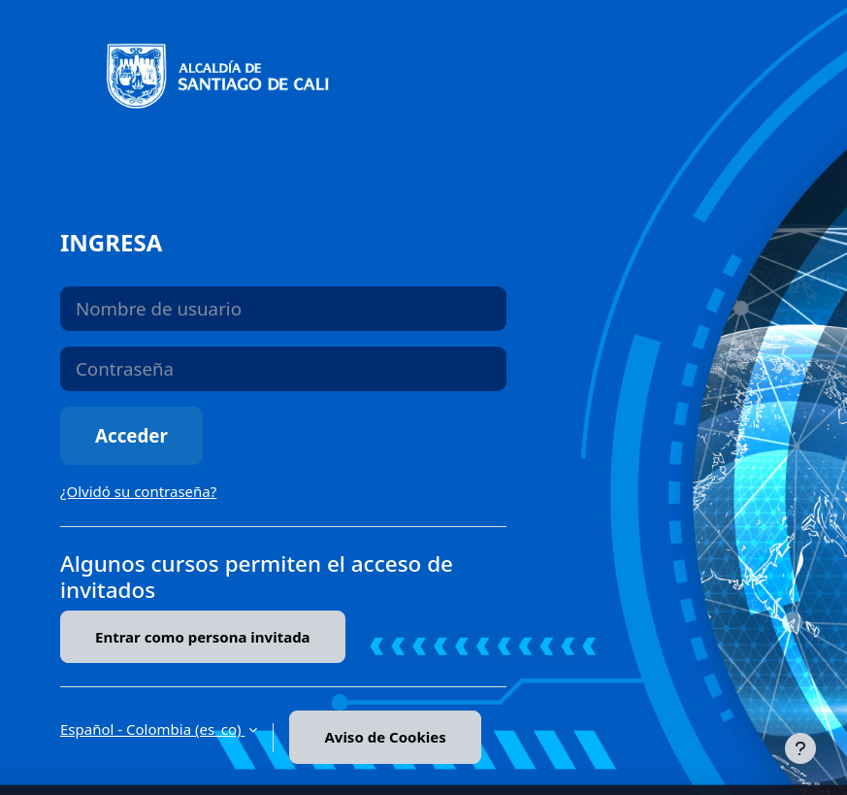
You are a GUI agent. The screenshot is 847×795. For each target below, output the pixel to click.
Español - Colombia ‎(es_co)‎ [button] (152, 729)
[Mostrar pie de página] (800, 748)
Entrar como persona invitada (202, 636)
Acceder (131, 435)
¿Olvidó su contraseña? (138, 491)
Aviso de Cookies (384, 736)
